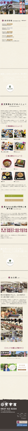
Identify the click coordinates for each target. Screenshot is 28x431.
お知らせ (9, 31)
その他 (9, 27)
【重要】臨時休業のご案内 (7, 32)
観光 (17, 415)
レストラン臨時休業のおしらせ (8, 36)
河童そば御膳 (17, 139)
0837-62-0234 (18, 4)
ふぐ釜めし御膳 (5, 151)
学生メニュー (17, 151)
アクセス (21, 415)
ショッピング (24, 414)
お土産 (20, 414)
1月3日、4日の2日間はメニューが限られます (10, 40)
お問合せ (25, 415)
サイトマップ (24, 416)
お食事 (25, 413)
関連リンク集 (19, 416)
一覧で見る (23, 20)
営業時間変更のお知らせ (6, 25)
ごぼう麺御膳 (4, 139)
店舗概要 (22, 413)
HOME (18, 413)
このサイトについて (23, 417)
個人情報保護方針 (23, 418)
